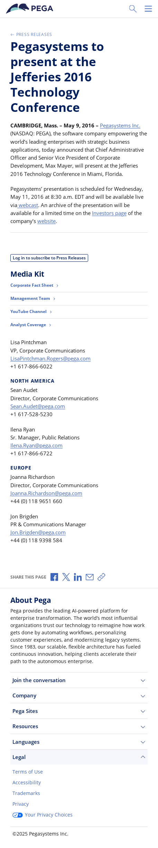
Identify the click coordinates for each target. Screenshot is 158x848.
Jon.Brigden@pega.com (38, 532)
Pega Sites (79, 711)
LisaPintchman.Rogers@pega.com (50, 358)
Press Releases (31, 34)
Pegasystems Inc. (120, 125)
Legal (79, 757)
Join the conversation (79, 680)
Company (79, 695)
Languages (79, 742)
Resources (79, 726)
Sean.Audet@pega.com (37, 406)
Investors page (109, 212)
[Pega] (30, 8)
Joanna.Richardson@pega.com (46, 493)
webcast (27, 205)
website (46, 220)
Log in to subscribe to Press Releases (49, 258)
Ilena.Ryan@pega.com (36, 445)
